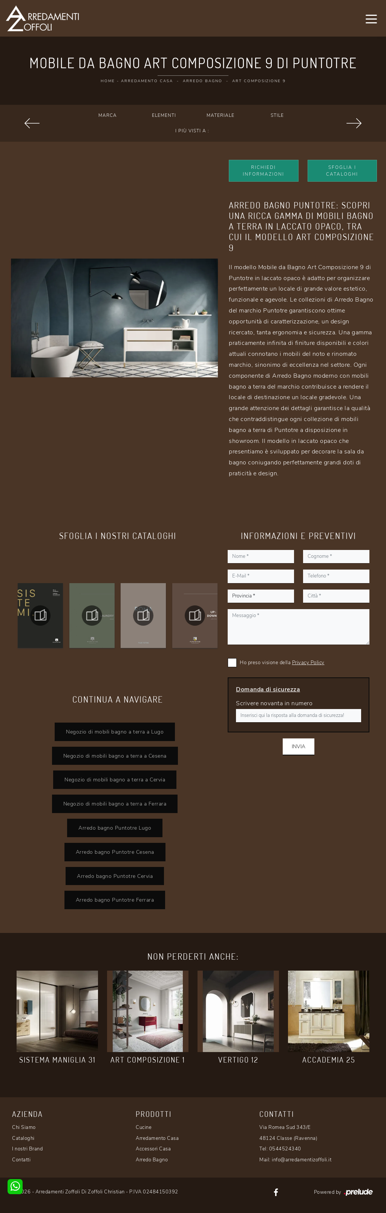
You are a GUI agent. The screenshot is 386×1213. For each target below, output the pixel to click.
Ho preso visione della (282, 662)
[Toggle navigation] (371, 18)
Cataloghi (23, 1138)
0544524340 (285, 1149)
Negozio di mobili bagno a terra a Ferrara (115, 803)
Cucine (144, 1127)
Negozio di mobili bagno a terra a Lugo (115, 731)
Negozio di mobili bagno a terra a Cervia (114, 779)
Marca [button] (107, 115)
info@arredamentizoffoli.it (301, 1159)
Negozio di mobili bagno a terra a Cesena (115, 756)
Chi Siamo (24, 1127)
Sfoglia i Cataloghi (342, 170)
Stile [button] (277, 115)
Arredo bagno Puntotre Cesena (115, 852)
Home (108, 81)
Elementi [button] (164, 115)
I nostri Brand (27, 1149)
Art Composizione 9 (259, 81)
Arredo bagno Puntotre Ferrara (115, 900)
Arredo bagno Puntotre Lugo (114, 828)
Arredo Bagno (202, 81)
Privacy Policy (308, 662)
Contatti (21, 1159)
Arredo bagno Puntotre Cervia (115, 876)
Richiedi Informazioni (263, 170)
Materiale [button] (220, 115)
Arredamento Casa (147, 81)
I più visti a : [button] (192, 131)
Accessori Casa (153, 1149)
